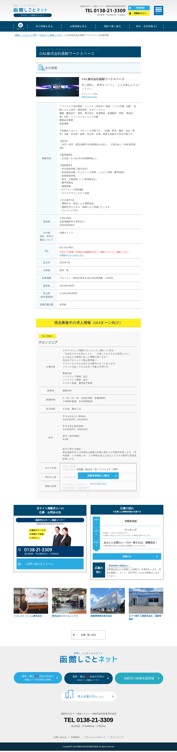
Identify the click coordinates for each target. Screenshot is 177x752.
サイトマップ (117, 738)
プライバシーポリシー (95, 738)
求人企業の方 (91, 698)
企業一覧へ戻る (88, 638)
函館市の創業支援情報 (144, 680)
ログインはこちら (98, 486)
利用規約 (75, 738)
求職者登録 (140, 8)
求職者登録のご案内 (98, 477)
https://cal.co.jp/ (89, 97)
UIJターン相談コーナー (51, 36)
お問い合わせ (60, 738)
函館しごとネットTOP (26, 36)
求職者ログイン (140, 14)
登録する (127, 558)
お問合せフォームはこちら (71, 255)
